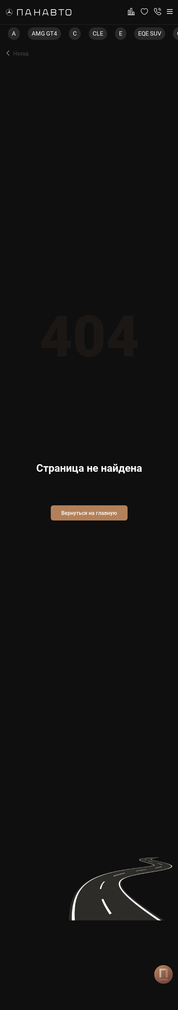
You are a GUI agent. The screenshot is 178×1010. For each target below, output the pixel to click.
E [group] (120, 33)
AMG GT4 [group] (44, 33)
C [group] (75, 33)
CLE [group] (98, 33)
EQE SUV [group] (149, 33)
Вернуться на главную (89, 513)
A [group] (14, 33)
